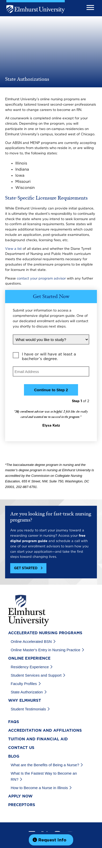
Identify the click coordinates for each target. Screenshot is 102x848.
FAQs (13, 722)
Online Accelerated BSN (31, 641)
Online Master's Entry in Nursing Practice (45, 650)
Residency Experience (30, 667)
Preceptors (21, 805)
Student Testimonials (28, 709)
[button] (28, 568)
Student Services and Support (36, 675)
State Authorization (27, 692)
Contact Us (21, 748)
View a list (13, 249)
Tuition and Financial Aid (38, 739)
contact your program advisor (41, 278)
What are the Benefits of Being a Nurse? (45, 765)
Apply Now (20, 796)
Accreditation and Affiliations (45, 730)
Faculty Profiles (24, 683)
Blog (13, 756)
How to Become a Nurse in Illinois (39, 788)
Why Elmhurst (24, 701)
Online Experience (29, 658)
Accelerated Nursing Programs (45, 633)
